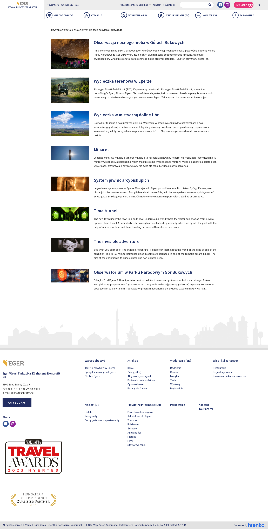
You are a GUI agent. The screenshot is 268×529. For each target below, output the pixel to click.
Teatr (173, 380)
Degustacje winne (223, 372)
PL (261, 4)
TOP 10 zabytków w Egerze (100, 368)
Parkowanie (178, 404)
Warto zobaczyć (59, 15)
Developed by (249, 525)
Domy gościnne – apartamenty (102, 420)
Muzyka (174, 376)
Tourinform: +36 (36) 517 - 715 (63, 4)
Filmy (130, 445)
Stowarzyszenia (136, 449)
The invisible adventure (120, 241)
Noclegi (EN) (206, 15)
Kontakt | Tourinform (164, 4)
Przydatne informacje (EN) (135, 4)
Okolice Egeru (92, 376)
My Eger (244, 5)
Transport (133, 424)
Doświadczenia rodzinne (141, 380)
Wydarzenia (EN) (134, 15)
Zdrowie (132, 432)
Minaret (103, 149)
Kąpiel (131, 368)
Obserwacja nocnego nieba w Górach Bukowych (147, 42)
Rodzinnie (175, 368)
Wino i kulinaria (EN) (173, 15)
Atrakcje (93, 15)
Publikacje (133, 428)
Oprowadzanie (136, 384)
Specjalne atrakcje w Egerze (100, 372)
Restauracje (219, 368)
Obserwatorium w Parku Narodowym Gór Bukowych (152, 271)
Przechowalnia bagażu (140, 416)
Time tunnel (107, 210)
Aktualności (134, 436)
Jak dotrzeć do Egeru (139, 420)
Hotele (88, 412)
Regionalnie (176, 388)
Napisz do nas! (17, 402)
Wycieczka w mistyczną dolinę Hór (132, 114)
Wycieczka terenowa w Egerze (128, 80)
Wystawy (175, 384)
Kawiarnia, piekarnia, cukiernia (229, 376)
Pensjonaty (91, 416)
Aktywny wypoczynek (139, 376)
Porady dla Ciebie (137, 388)
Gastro (174, 372)
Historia (132, 440)
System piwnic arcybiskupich (126, 179)
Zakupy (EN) (134, 372)
